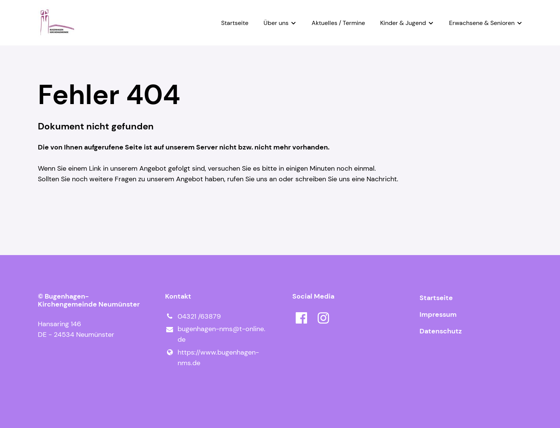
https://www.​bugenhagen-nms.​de (212, 357)
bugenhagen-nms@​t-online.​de (215, 334)
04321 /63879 (193, 316)
